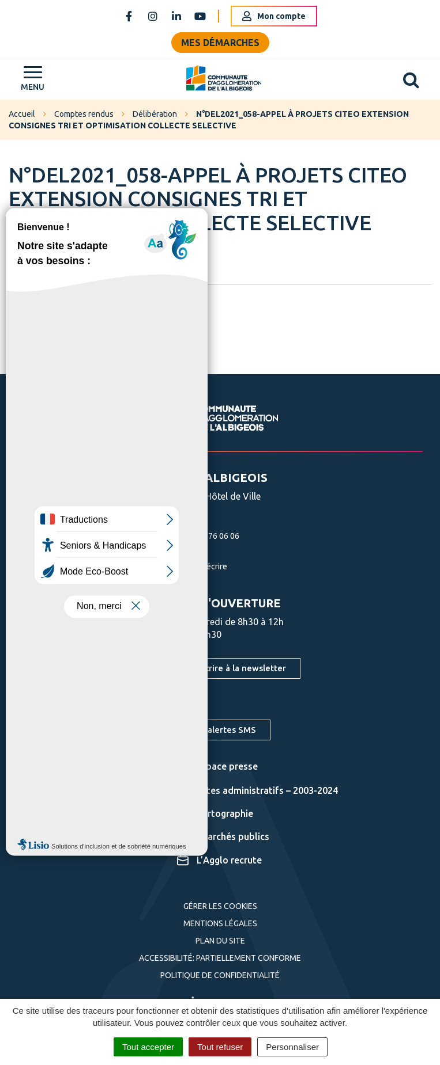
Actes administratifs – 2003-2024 (257, 790)
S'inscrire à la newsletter (236, 668)
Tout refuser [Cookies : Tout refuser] (220, 1047)
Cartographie (215, 813)
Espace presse (217, 766)
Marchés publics (223, 836)
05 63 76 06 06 (199, 536)
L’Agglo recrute (219, 860)
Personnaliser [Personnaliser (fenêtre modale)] (292, 1047)
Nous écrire (193, 566)
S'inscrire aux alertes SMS (203, 730)
